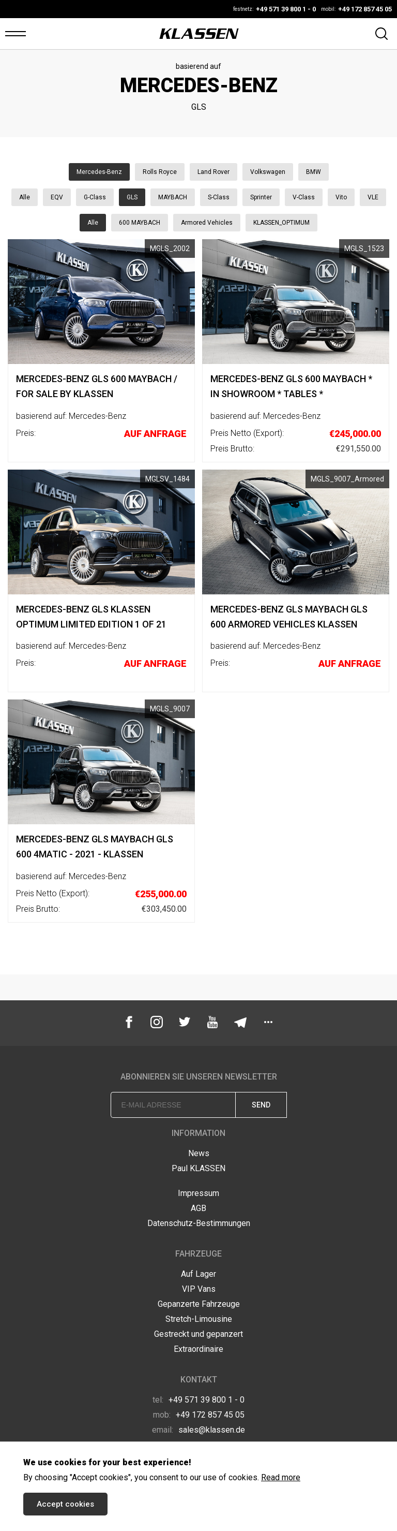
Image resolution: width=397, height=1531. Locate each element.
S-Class (219, 197)
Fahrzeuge (198, 1254)
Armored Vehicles (207, 222)
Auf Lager (198, 1274)
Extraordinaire (198, 1349)
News (198, 1153)
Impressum (198, 1193)
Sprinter (261, 197)
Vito (341, 197)
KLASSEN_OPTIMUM (281, 222)
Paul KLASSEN (198, 1168)
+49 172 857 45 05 (199, 1415)
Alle (24, 197)
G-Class (95, 197)
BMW (313, 172)
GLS (132, 197)
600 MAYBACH (139, 222)
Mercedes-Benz (99, 172)
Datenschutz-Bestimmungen (198, 1223)
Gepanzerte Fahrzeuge (199, 1304)
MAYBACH (172, 197)
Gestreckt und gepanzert (198, 1334)
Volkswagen (267, 172)
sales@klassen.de (198, 1430)
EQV (57, 197)
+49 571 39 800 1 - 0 (198, 1400)
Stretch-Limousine (198, 1319)
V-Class (304, 197)
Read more (280, 1477)
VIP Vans (199, 1289)
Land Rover (213, 172)
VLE (373, 197)
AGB (198, 1208)
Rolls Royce (160, 172)
